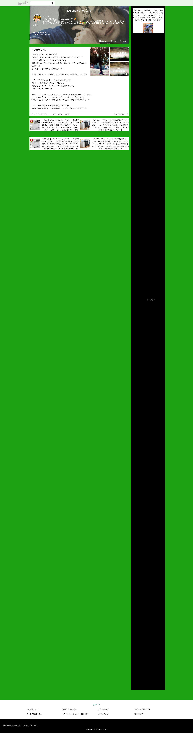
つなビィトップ (32, 709)
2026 (135, 644)
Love (113, 41)
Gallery (103, 41)
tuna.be (96, 704)
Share (123, 41)
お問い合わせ (103, 714)
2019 (135, 664)
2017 (135, 670)
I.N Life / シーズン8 (79, 10)
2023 (135, 653)
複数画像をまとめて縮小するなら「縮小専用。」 (22, 726)
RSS (136, 686)
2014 (135, 678)
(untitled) (136, 43)
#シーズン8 (57, 114)
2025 (135, 647)
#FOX (67, 114)
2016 (135, 673)
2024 (135, 650)
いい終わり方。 (39, 50)
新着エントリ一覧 (69, 709)
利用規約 (84, 714)
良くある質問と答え (34, 714)
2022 (135, 656)
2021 (135, 658)
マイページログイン (142, 709)
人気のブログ (103, 709)
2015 (135, 676)
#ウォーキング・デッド (40, 114)
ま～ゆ (46, 16)
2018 (135, 667)
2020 (135, 661)
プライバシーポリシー (71, 714)
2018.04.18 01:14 (121, 114)
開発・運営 (138, 714)
